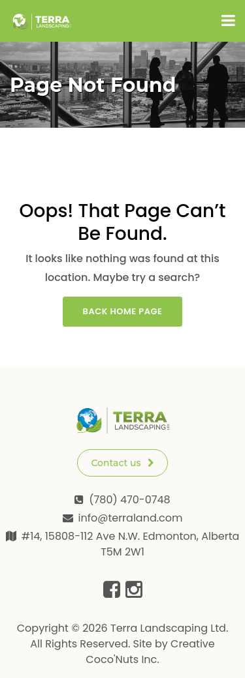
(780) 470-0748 (129, 499)
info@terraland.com (130, 517)
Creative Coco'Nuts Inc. (150, 651)
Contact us (122, 463)
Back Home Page (123, 311)
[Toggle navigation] (228, 21)
